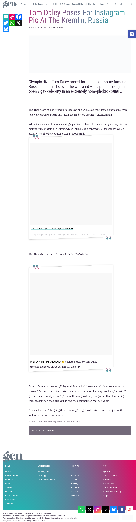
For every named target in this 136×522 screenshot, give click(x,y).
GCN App (42, 475)
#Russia (36, 430)
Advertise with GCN (112, 475)
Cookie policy (56, 514)
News (7, 466)
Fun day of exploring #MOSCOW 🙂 (47, 362)
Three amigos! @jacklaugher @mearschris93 (52, 228)
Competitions (98, 4)
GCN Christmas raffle (42, 4)
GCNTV (88, 4)
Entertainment (12, 475)
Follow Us (75, 466)
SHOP (55, 4)
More (108, 4)
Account (118, 4)
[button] (132, 34)
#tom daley (49, 430)
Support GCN (77, 4)
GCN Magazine (44, 466)
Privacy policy (75, 514)
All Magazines (44, 471)
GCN (105, 466)
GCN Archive (65, 4)
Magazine (25, 4)
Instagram (75, 475)
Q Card (106, 471)
